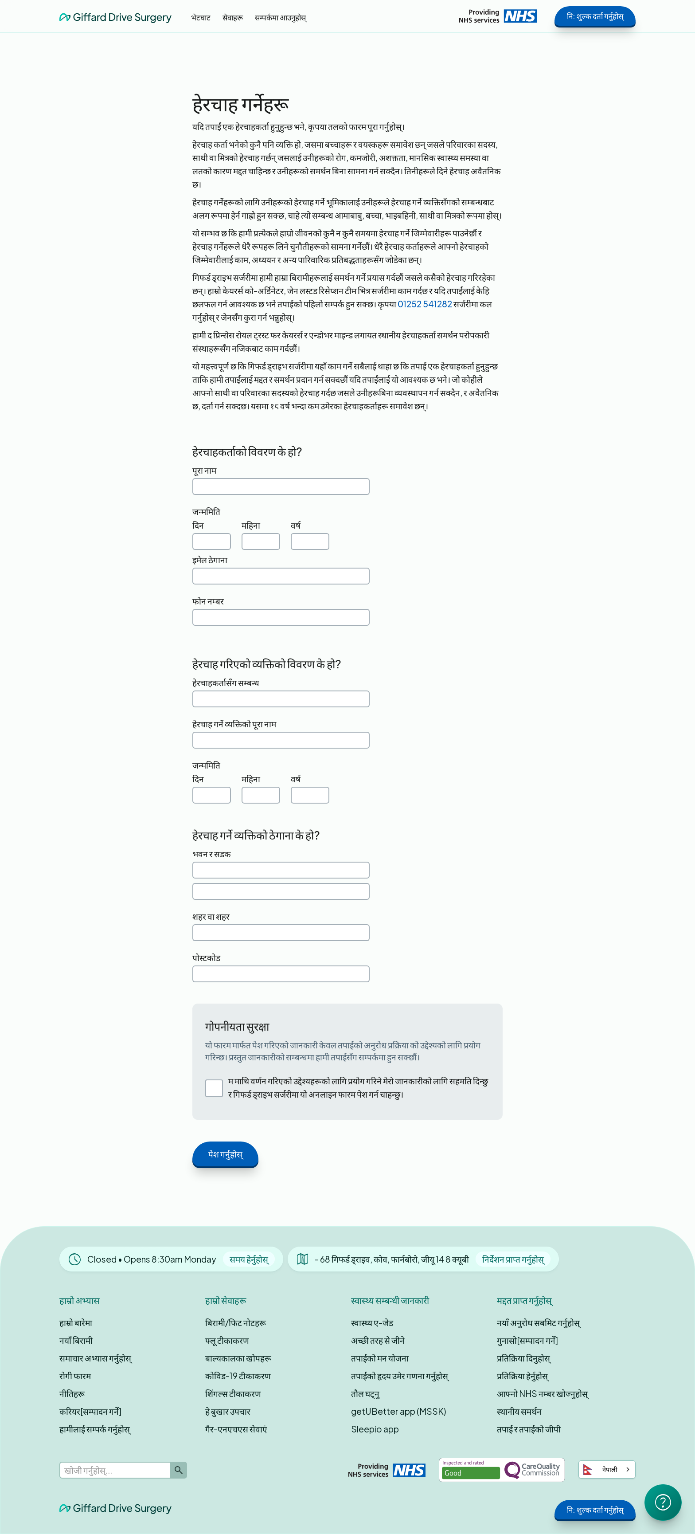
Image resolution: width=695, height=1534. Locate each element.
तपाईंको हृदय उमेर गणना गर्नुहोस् (399, 1375)
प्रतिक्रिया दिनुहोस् (523, 1358)
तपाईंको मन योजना (380, 1358)
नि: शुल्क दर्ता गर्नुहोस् (595, 16)
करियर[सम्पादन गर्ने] (90, 1411)
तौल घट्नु (365, 1393)
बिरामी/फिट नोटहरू (235, 1322)
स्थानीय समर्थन (519, 1411)
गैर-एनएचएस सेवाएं (236, 1429)
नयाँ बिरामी (76, 1340)
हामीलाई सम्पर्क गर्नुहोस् (94, 1429)
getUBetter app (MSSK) (398, 1411)
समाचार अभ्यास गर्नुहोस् (95, 1358)
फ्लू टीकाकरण (227, 1340)
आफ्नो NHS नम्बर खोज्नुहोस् (542, 1393)
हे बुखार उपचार (227, 1411)
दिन (198, 525)
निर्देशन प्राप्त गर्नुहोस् (513, 1259)
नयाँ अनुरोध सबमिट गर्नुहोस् (538, 1322)
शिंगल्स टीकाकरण (233, 1393)
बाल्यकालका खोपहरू (238, 1358)
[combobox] (607, 1469)
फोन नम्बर (208, 601)
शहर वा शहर (211, 916)
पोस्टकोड (206, 957)
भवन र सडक (211, 853)
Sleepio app (375, 1429)
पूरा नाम (204, 470)
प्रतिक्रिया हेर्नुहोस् (522, 1375)
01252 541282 (425, 303)
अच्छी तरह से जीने (378, 1340)
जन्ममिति (206, 511)
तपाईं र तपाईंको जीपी (529, 1429)
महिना (251, 525)
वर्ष (296, 525)
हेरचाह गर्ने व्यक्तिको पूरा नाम (234, 723)
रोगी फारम (75, 1375)
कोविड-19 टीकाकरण (238, 1375)
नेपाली (600, 1469)
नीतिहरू (72, 1393)
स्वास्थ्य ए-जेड (372, 1322)
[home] (115, 16)
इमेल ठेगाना (209, 559)
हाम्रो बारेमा (75, 1322)
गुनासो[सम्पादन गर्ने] (527, 1340)
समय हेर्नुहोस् (249, 1259)
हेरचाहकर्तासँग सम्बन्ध (225, 682)
